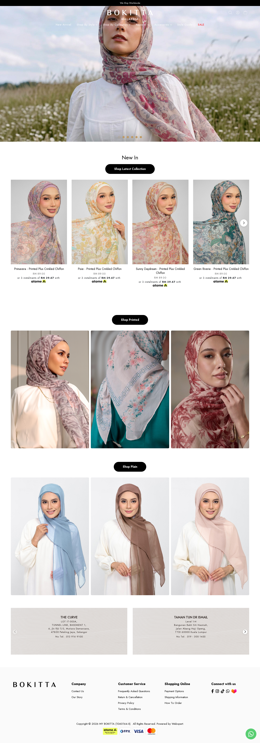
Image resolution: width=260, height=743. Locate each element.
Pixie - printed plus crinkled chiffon (100, 269)
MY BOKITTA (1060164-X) (114, 724)
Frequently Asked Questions (134, 691)
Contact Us (78, 691)
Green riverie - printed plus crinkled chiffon (221, 269)
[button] (119, 137)
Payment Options (174, 691)
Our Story (77, 697)
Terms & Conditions (129, 709)
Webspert (177, 724)
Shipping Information (176, 697)
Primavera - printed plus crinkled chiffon (39, 269)
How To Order (173, 703)
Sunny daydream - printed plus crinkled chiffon (160, 271)
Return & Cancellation (130, 697)
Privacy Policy (126, 703)
